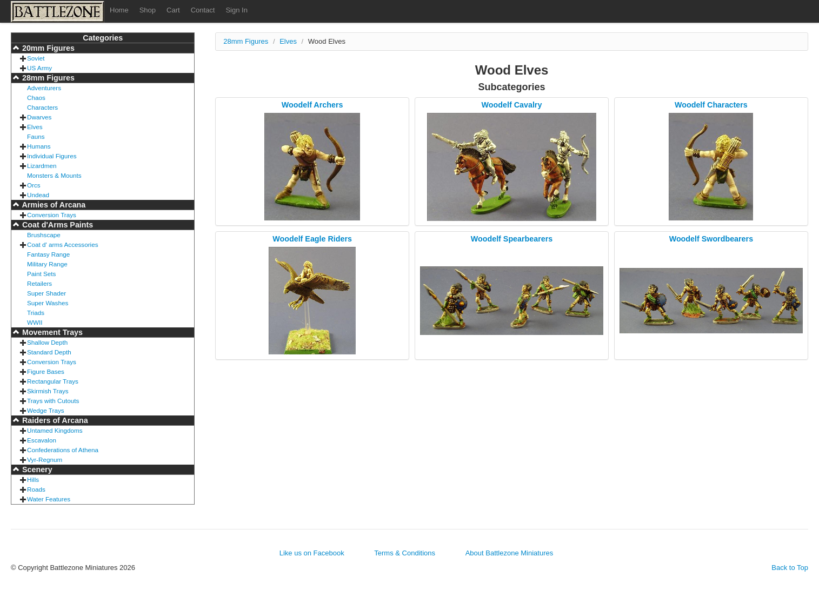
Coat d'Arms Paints (56, 224)
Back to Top (789, 568)
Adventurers (44, 87)
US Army (39, 67)
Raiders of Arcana (54, 420)
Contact (203, 10)
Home (119, 10)
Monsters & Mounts (54, 175)
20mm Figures (47, 48)
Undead (38, 194)
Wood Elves (326, 41)
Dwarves (39, 116)
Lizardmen (42, 165)
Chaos (36, 97)
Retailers (39, 283)
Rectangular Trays (52, 381)
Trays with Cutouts (53, 400)
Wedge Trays (45, 410)
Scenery (36, 469)
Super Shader (46, 293)
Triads (35, 312)
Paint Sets (41, 273)
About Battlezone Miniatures (509, 553)
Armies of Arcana (52, 204)
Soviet (35, 58)
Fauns (35, 136)
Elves (35, 126)
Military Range (47, 263)
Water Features (48, 498)
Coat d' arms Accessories (62, 244)
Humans (39, 146)
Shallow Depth (47, 342)
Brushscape (44, 234)
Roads (36, 489)
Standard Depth (49, 351)
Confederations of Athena (62, 449)
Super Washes (47, 302)
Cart (173, 10)
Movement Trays (51, 332)
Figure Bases (45, 371)
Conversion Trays (51, 214)
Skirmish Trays (48, 390)
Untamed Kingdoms (55, 430)
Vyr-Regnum (44, 459)
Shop (147, 10)
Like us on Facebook (311, 553)
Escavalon (41, 440)
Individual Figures (52, 155)
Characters (42, 107)
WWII (35, 322)
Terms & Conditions (404, 553)
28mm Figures (47, 77)
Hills (33, 479)
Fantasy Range (48, 254)
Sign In (236, 10)
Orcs (34, 185)
